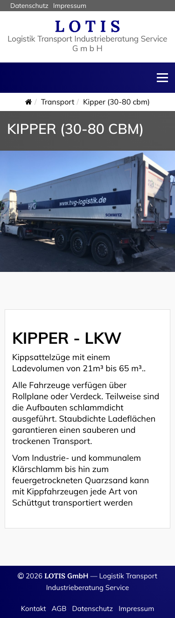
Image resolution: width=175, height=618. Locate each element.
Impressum (136, 608)
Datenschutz (92, 608)
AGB (59, 608)
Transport (58, 101)
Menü (162, 77)
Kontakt (33, 608)
